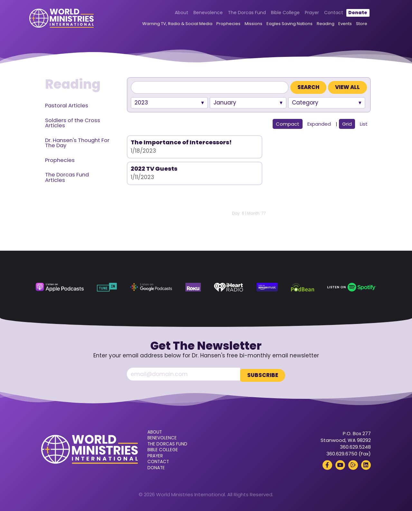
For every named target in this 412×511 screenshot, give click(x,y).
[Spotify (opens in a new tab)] (351, 287)
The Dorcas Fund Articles (67, 177)
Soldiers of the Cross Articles (72, 123)
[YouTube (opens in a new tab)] (340, 464)
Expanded (319, 124)
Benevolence (201, 13)
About (175, 13)
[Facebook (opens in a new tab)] (327, 464)
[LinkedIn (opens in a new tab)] (366, 464)
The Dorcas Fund (240, 13)
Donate (351, 13)
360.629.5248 (355, 445)
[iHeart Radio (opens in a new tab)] (228, 287)
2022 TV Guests (235, 142)
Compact (287, 124)
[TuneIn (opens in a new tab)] (107, 287)
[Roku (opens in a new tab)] (193, 287)
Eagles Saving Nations (283, 25)
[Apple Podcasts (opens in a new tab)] (60, 287)
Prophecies (222, 25)
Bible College (278, 13)
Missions (247, 25)
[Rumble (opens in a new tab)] (353, 464)
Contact (326, 13)
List (364, 124)
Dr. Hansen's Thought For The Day (77, 143)
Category (305, 102)
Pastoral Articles (66, 105)
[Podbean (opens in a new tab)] (302, 287)
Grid (347, 124)
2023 (141, 102)
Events (338, 25)
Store (354, 25)
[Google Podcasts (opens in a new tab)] (151, 287)
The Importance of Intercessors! (160, 145)
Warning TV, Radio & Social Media (171, 25)
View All (347, 87)
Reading (319, 25)
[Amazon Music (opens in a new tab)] (267, 287)
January (224, 102)
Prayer (305, 13)
